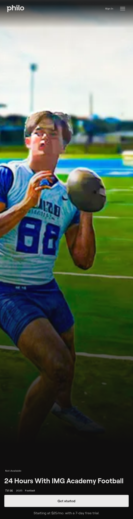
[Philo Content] (122, 8)
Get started (66, 501)
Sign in (109, 8)
